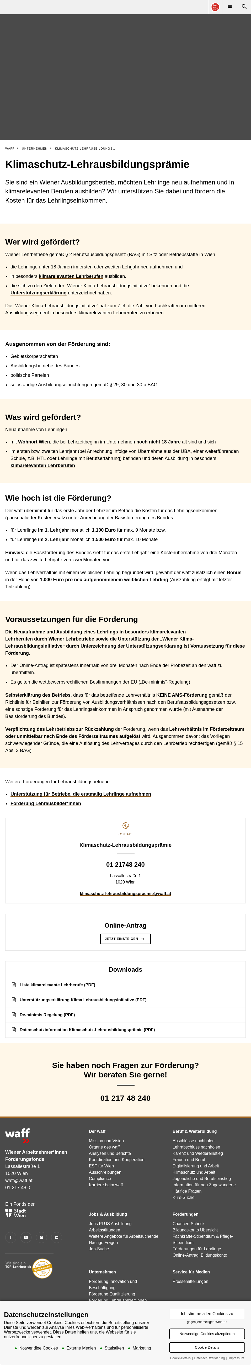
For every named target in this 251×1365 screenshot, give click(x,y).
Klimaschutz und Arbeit (194, 1172)
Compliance (100, 1178)
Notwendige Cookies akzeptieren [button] (206, 1334)
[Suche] (244, 7)
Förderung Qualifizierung (112, 1294)
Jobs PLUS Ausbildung (110, 1223)
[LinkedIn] (56, 1237)
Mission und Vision (106, 1141)
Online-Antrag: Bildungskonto (200, 1255)
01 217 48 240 (125, 1098)
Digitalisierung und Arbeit (196, 1166)
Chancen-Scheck (189, 1223)
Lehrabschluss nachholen (196, 1147)
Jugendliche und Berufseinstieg (202, 1178)
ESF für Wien (101, 1166)
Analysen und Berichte (110, 1153)
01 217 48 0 (17, 1187)
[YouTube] (25, 1237)
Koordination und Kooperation (117, 1159)
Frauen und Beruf (189, 1159)
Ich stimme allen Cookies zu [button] (207, 1314)
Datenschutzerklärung (210, 1358)
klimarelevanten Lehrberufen (42, 465)
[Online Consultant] (215, 7)
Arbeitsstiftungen (104, 1230)
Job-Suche (99, 1249)
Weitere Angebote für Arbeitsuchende (123, 1236)
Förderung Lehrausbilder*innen (45, 803)
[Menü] (230, 7)
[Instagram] (41, 1237)
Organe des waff (104, 1147)
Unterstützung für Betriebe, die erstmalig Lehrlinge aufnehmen (80, 794)
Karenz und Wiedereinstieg (198, 1153)
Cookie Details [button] (207, 1348)
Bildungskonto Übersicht (195, 1230)
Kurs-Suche (184, 1197)
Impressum (236, 1358)
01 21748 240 (125, 864)
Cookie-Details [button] (180, 1358)
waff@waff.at (19, 1180)
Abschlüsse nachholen (194, 1141)
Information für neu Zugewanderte (204, 1185)
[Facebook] (10, 1237)
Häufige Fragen (187, 1191)
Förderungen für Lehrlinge (197, 1249)
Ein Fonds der (20, 1209)
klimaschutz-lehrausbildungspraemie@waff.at (125, 893)
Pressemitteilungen (190, 1281)
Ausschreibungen (105, 1172)
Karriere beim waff (106, 1185)
